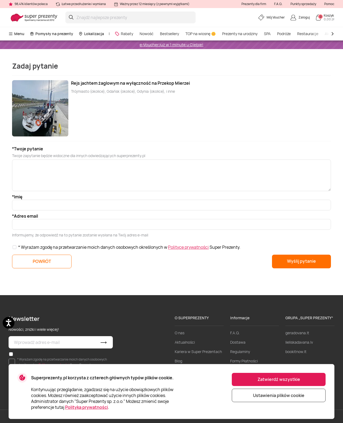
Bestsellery (169, 33)
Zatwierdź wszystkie (279, 379)
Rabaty (124, 33)
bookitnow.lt (296, 351)
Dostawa (237, 342)
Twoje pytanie (28, 149)
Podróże (284, 33)
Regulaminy (240, 351)
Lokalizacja (91, 33)
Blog (178, 360)
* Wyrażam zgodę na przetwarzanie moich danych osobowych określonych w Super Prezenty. (129, 247)
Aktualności (185, 342)
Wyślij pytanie (301, 261)
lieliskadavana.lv (299, 342)
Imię (18, 197)
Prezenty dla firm (253, 4)
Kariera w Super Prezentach (198, 351)
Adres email (26, 216)
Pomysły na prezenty (51, 33)
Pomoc (329, 4)
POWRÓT (42, 261)
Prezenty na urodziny (240, 33)
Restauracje (307, 33)
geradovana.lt (297, 332)
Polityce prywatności (188, 247)
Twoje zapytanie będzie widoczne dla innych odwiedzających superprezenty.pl (78, 155)
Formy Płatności (244, 360)
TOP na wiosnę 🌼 (200, 33)
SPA (267, 33)
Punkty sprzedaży (303, 4)
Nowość (147, 33)
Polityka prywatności (86, 407)
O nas (179, 332)
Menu (16, 33)
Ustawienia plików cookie (278, 395)
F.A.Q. (278, 4)
